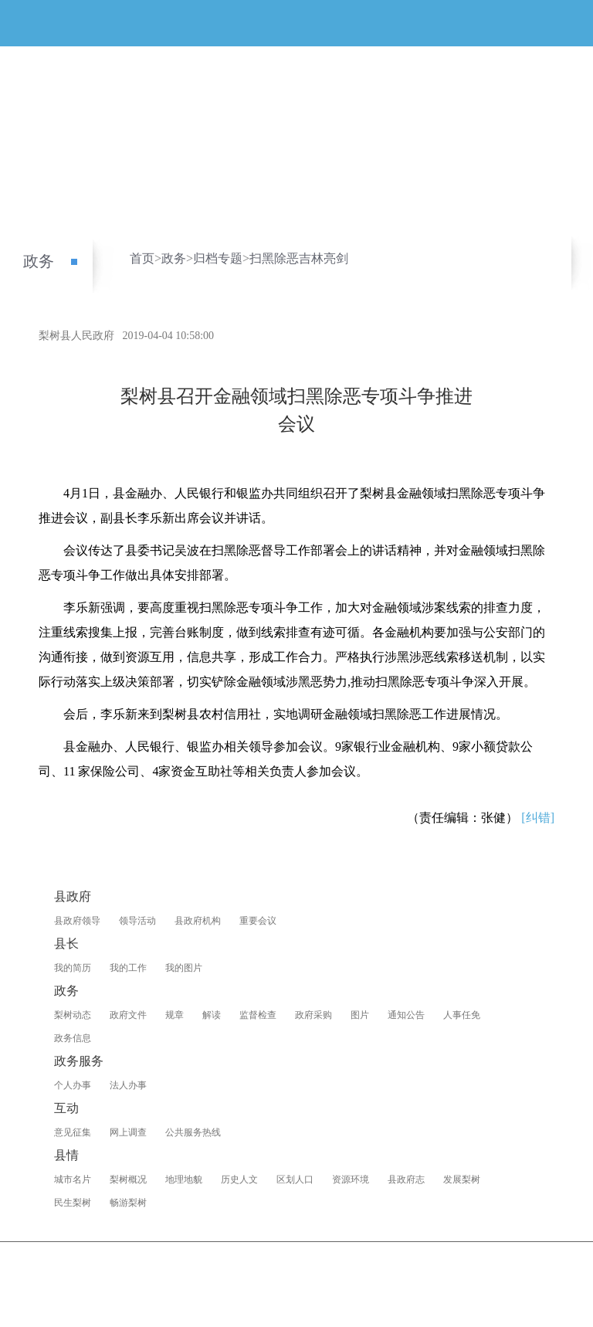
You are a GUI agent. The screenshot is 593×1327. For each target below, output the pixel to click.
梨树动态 (72, 1015)
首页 (142, 258)
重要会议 (257, 920)
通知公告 (406, 1015)
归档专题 (217, 258)
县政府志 (406, 1179)
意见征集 (72, 1132)
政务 (38, 261)
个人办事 (72, 1085)
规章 (174, 1015)
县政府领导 (77, 920)
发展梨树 (461, 1179)
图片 (360, 1015)
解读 (211, 1015)
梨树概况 (128, 1179)
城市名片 (72, 1179)
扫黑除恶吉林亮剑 (298, 258)
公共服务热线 (193, 1132)
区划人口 (294, 1179)
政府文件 (128, 1015)
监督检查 (257, 1015)
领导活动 (137, 920)
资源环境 (350, 1179)
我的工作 (128, 967)
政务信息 (72, 1038)
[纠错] (537, 817)
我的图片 (183, 967)
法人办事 (128, 1085)
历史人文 (239, 1179)
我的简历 (72, 967)
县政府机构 (198, 920)
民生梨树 (72, 1202)
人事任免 (461, 1015)
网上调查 (128, 1132)
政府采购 (313, 1015)
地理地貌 (183, 1179)
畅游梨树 (128, 1202)
